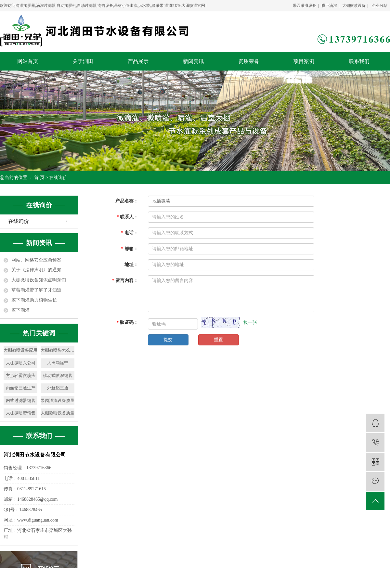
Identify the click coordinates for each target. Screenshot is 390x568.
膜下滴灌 (329, 5)
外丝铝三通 (57, 387)
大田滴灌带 (57, 362)
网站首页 (27, 61)
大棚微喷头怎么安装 (57, 350)
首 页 (39, 177)
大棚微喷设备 (354, 5)
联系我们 (359, 61)
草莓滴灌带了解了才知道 (36, 290)
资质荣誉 (248, 61)
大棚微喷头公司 (20, 362)
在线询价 (18, 221)
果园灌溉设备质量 (57, 400)
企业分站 (379, 5)
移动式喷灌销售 (57, 375)
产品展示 (138, 61)
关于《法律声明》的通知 (36, 269)
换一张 (250, 322)
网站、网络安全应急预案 (36, 260)
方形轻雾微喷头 (20, 375)
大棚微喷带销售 (20, 412)
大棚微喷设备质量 (57, 412)
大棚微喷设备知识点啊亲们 (38, 280)
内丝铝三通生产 (20, 387)
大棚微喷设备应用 (20, 350)
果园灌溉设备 (304, 5)
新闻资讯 (193, 61)
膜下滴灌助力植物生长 (34, 300)
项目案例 (303, 61)
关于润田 (82, 61)
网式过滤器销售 (20, 400)
